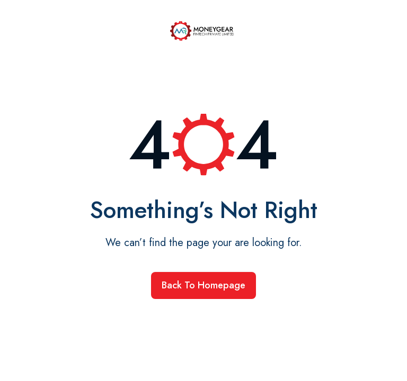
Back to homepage (203, 285)
